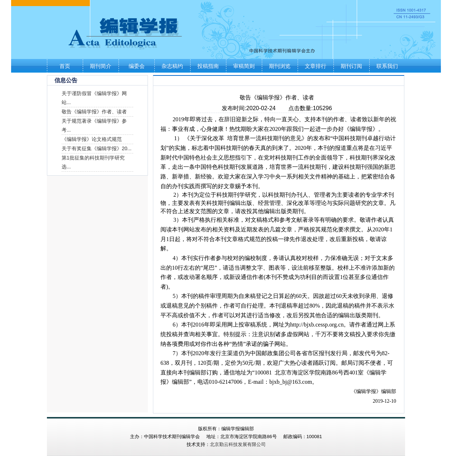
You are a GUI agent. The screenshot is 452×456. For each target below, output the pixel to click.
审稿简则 (244, 66)
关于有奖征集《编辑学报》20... (96, 148)
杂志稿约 (172, 66)
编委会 (137, 66)
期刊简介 (100, 66)
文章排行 (315, 66)
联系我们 (387, 66)
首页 (64, 66)
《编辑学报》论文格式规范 (92, 139)
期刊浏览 (279, 66)
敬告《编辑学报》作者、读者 (94, 111)
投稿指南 (208, 66)
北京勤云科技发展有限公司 (238, 444)
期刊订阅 (351, 66)
